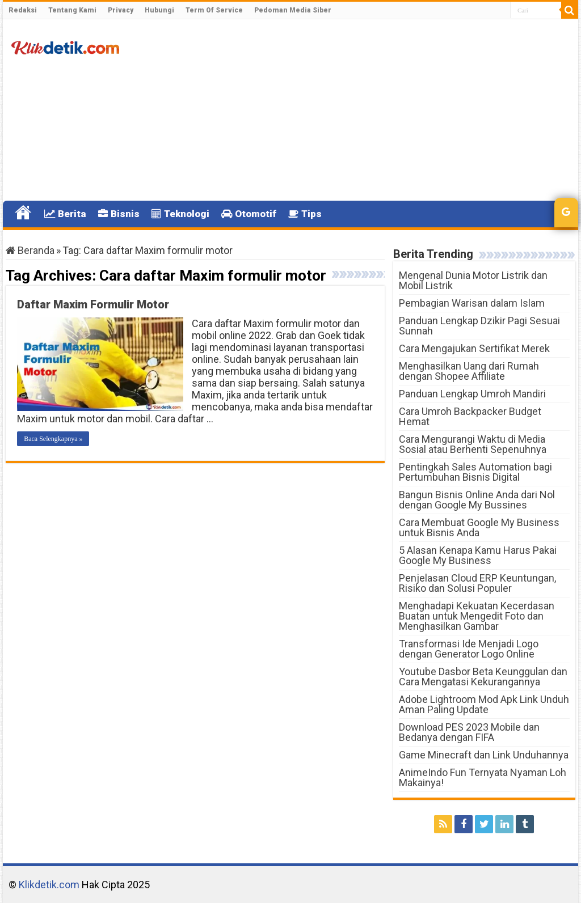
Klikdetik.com (49, 885)
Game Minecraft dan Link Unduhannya (484, 755)
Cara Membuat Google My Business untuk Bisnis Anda (479, 527)
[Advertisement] (363, 110)
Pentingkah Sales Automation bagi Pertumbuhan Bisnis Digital (475, 472)
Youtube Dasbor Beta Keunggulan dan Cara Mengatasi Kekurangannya (483, 676)
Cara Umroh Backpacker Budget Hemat (470, 416)
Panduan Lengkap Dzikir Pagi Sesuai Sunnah (479, 326)
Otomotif (248, 213)
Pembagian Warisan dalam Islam (472, 303)
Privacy (120, 10)
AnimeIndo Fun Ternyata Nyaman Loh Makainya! (482, 777)
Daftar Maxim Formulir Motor (93, 304)
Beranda (30, 250)
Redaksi (23, 10)
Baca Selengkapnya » (53, 439)
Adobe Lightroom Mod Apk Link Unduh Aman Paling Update (484, 704)
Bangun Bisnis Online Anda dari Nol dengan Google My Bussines (477, 500)
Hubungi (159, 10)
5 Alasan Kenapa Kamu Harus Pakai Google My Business (478, 555)
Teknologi (180, 213)
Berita (65, 213)
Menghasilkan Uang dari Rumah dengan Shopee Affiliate (469, 371)
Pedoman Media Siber (292, 10)
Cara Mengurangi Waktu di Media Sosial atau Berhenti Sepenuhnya (472, 444)
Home (23, 212)
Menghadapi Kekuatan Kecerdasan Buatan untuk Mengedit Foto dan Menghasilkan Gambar (476, 616)
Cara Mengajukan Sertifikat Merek (474, 348)
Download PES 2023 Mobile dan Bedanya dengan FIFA (469, 732)
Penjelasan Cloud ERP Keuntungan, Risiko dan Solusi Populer (477, 583)
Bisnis (119, 213)
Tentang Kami (72, 10)
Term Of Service (214, 10)
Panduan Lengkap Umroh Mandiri (472, 394)
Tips (305, 213)
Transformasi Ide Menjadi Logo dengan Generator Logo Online (468, 649)
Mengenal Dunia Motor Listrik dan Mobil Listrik (473, 280)
